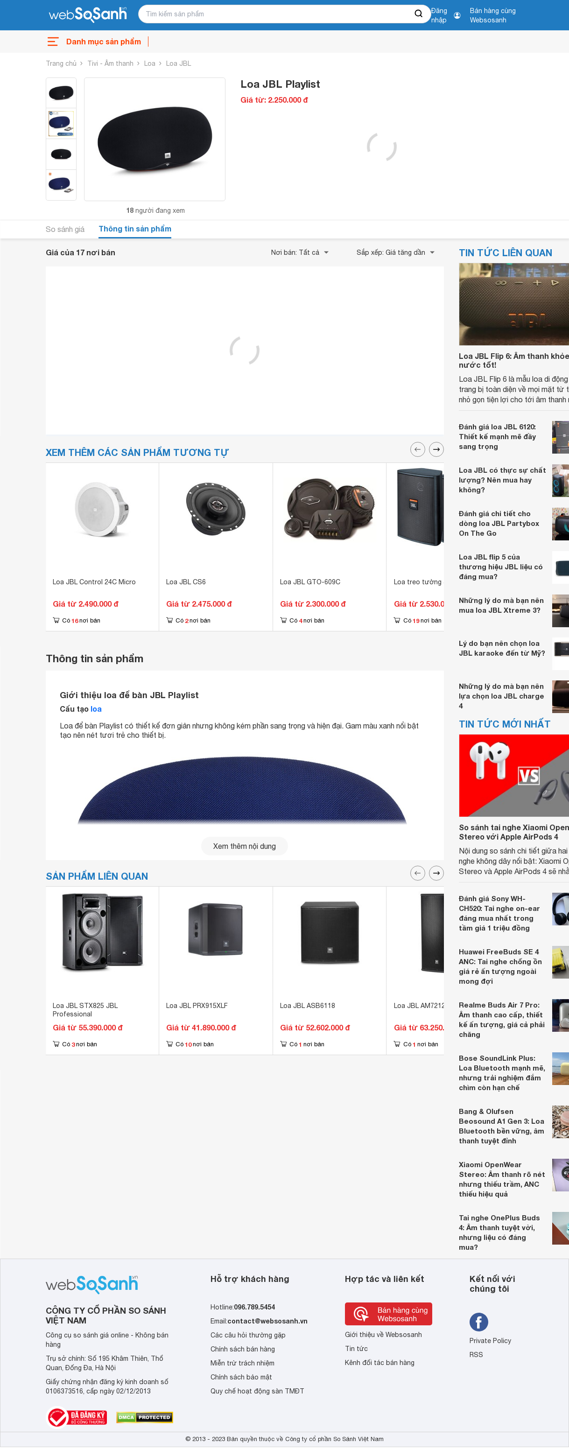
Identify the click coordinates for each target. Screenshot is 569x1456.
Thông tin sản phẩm (134, 228)
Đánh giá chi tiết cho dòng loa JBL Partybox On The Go (499, 523)
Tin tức (356, 1348)
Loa (149, 63)
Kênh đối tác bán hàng (379, 1362)
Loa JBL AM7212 (419, 1005)
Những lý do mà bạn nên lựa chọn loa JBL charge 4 (501, 696)
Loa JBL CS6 (186, 582)
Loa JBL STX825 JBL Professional (85, 1010)
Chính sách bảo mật (241, 1377)
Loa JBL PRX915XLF (197, 1005)
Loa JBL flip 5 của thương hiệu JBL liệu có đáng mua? (501, 567)
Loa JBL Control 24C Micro (94, 582)
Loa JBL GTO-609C (310, 582)
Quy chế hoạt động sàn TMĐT (257, 1391)
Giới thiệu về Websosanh (383, 1334)
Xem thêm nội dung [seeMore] (244, 846)
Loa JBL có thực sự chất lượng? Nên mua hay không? (502, 480)
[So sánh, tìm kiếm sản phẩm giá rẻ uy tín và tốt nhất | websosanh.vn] (88, 15)
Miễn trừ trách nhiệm (242, 1363)
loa (96, 708)
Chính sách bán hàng (243, 1349)
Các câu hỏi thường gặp (248, 1335)
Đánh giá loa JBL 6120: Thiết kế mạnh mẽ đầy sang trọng (497, 436)
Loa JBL (178, 63)
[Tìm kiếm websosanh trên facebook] (479, 1322)
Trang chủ (61, 63)
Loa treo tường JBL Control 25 (442, 582)
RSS (476, 1354)
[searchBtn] (419, 14)
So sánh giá (65, 229)
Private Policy (490, 1340)
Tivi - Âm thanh (110, 63)
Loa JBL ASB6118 (307, 1005)
